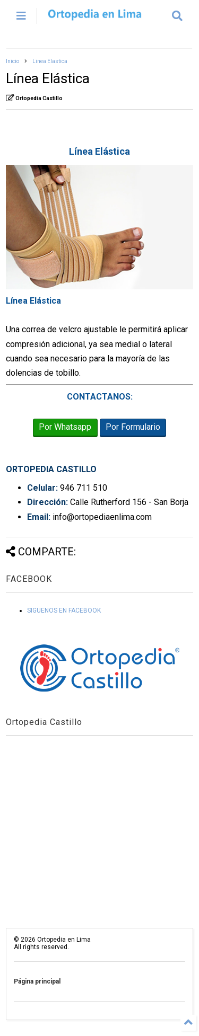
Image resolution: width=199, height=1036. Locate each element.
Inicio (12, 61)
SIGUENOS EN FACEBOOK (64, 610)
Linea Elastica (49, 61)
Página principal (37, 981)
